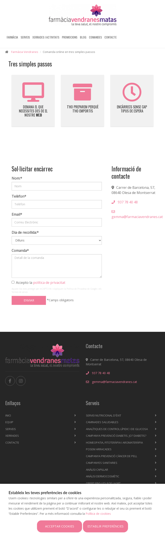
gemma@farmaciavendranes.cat (137, 214)
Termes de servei (20, 292)
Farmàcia (12, 37)
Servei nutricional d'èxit (103, 415)
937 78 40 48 (125, 202)
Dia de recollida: (25, 232)
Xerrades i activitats (45, 37)
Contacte (110, 37)
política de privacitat (49, 282)
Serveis (25, 37)
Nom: (17, 178)
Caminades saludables (102, 422)
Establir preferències (105, 526)
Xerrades (12, 436)
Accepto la (38, 282)
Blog (83, 37)
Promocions (69, 37)
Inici (8, 415)
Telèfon (19, 196)
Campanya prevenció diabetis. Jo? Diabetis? (116, 436)
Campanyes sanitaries (101, 463)
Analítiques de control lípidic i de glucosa (117, 429)
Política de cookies (98, 514)
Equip (9, 422)
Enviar (29, 300)
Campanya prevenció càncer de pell (111, 456)
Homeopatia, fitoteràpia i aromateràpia (114, 442)
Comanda (20, 250)
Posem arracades (99, 449)
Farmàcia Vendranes (24, 52)
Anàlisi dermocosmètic (102, 476)
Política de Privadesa (77, 288)
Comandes (95, 37)
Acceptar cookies (59, 526)
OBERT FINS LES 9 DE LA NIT (103, 483)
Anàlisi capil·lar (97, 470)
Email (17, 214)
